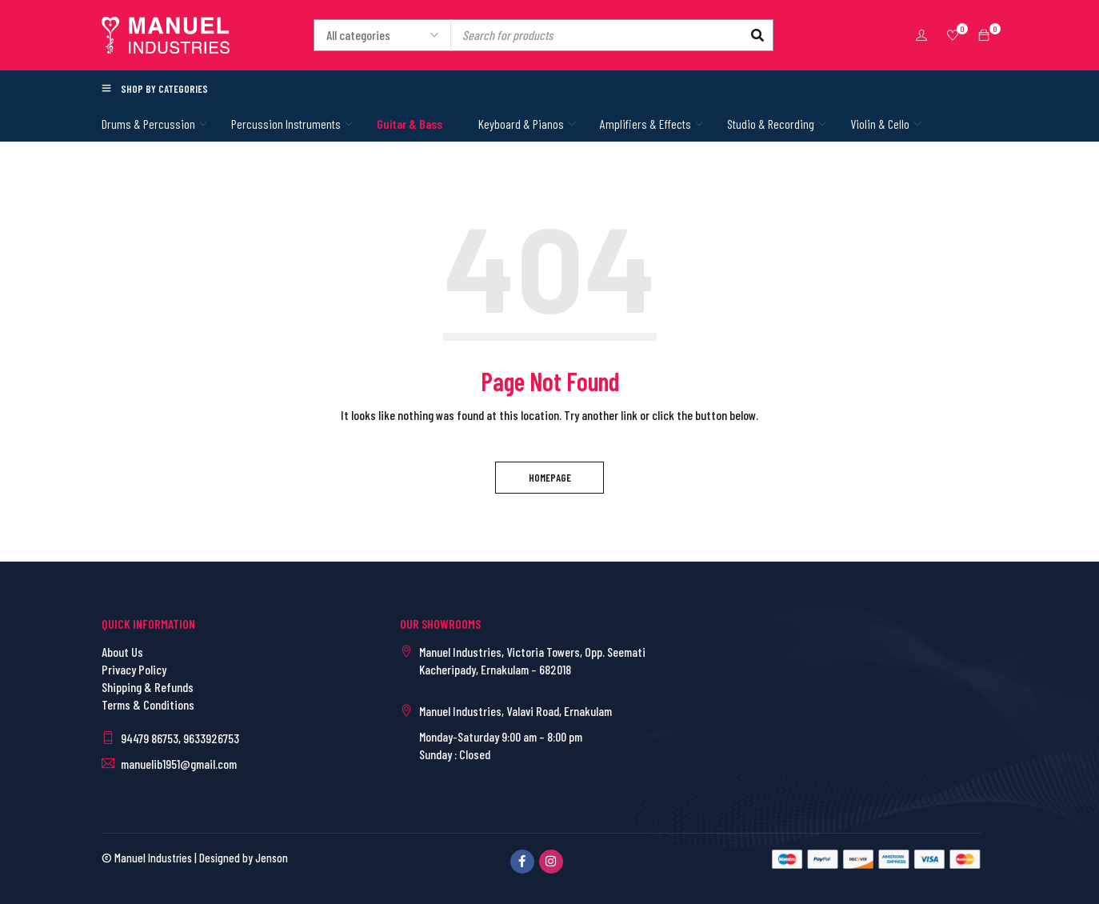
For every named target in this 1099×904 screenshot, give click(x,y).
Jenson (271, 857)
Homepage (550, 477)
